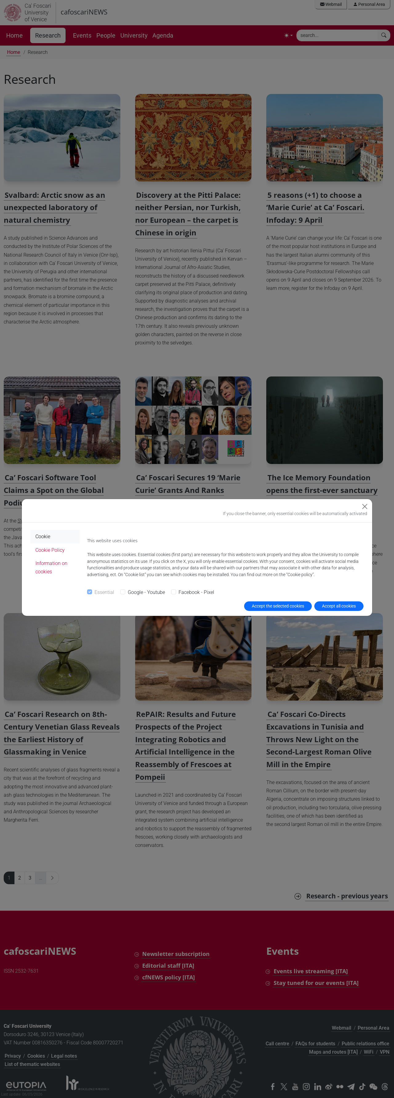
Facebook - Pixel (196, 592)
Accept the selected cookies (278, 606)
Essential (104, 592)
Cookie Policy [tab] (50, 550)
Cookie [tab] (42, 536)
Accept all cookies (339, 606)
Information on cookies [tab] (51, 567)
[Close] (365, 506)
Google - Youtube (146, 592)
